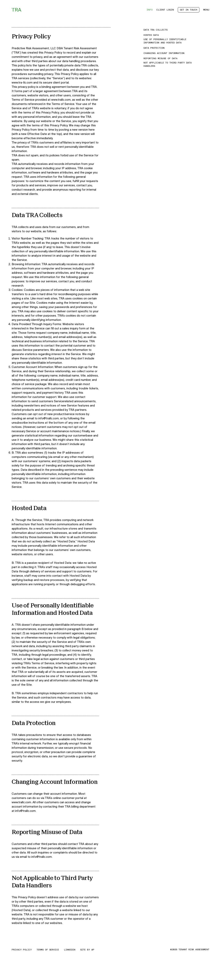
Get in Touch (188, 9)
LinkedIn (69, 949)
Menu (206, 9)
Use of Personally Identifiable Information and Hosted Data (165, 41)
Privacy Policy (22, 949)
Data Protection (154, 48)
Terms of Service (48, 949)
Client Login (165, 9)
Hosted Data (151, 35)
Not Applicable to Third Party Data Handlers (168, 64)
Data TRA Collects (155, 30)
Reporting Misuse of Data (160, 58)
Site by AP (87, 949)
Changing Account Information (164, 53)
